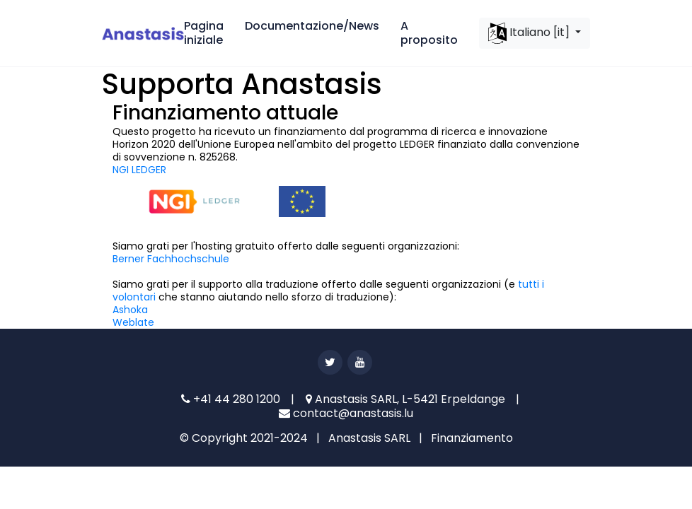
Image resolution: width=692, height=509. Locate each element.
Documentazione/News (312, 26)
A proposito (429, 33)
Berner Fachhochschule (171, 259)
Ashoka (130, 310)
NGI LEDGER (139, 170)
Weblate (133, 322)
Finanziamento (472, 438)
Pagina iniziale (204, 33)
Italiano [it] (530, 33)
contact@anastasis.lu (346, 413)
